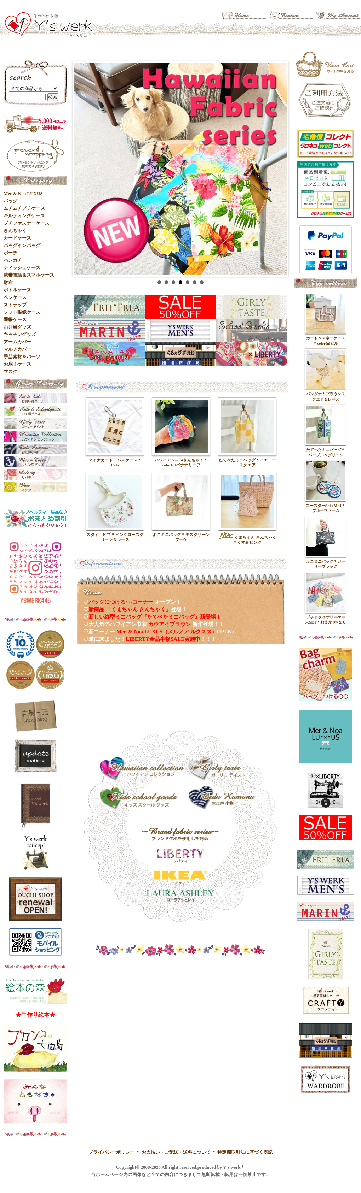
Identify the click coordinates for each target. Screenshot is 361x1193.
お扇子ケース (17, 364)
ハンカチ (13, 260)
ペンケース (15, 297)
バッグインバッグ (22, 245)
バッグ (10, 200)
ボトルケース (17, 290)
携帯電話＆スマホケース (29, 275)
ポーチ (10, 252)
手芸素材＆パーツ (22, 356)
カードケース (17, 238)
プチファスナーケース (27, 223)
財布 (8, 282)
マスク (10, 371)
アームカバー (17, 341)
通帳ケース (15, 319)
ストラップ (15, 304)
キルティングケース (24, 215)
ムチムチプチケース (24, 208)
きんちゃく (15, 230)
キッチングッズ (20, 334)
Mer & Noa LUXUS (23, 193)
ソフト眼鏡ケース (22, 312)
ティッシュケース (22, 267)
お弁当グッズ (17, 327)
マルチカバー (17, 349)
